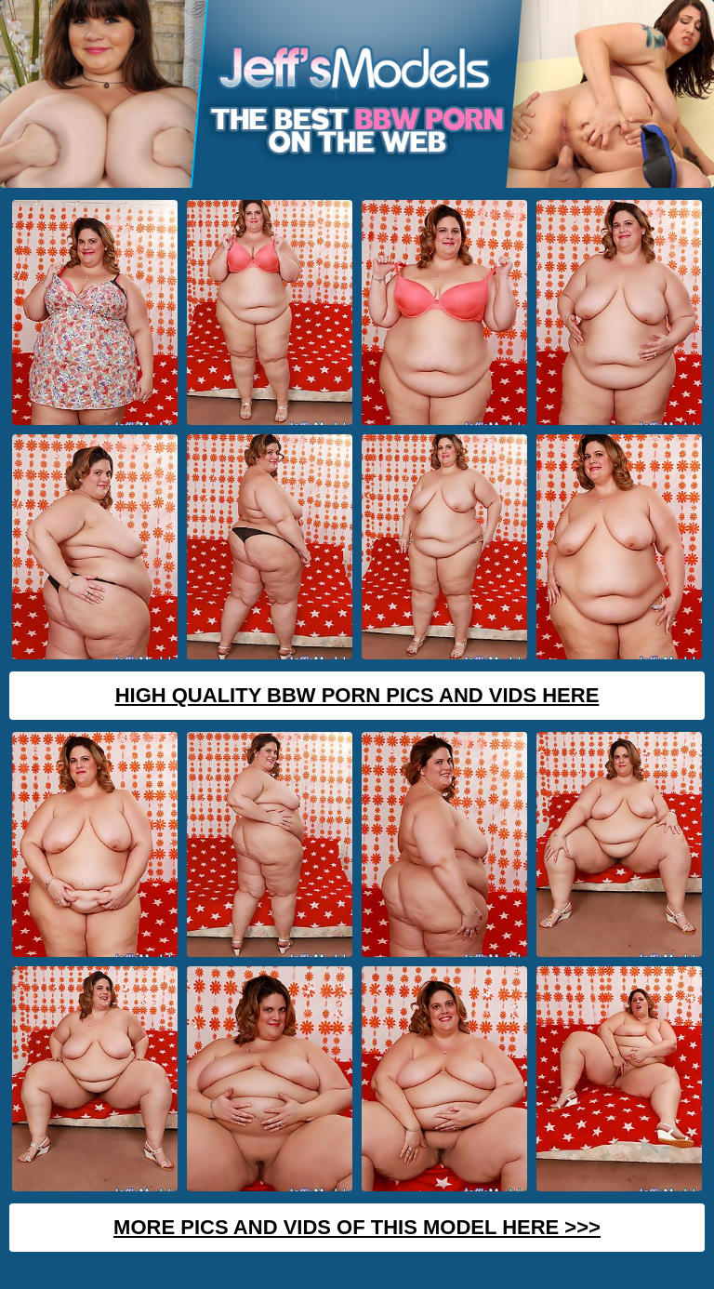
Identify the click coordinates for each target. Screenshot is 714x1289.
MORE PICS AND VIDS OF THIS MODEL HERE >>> (357, 1227)
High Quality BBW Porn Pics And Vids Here (357, 695)
